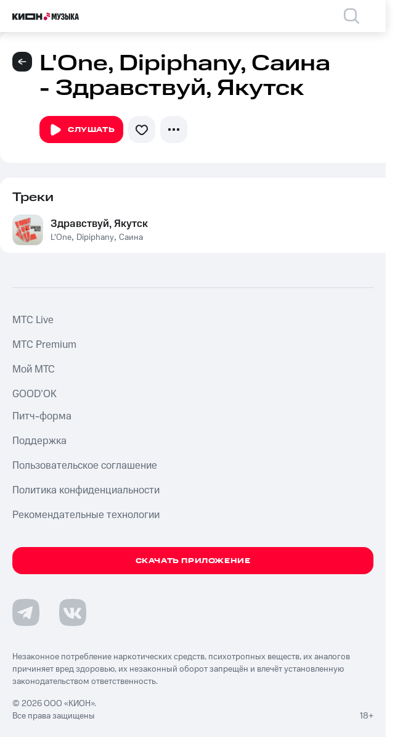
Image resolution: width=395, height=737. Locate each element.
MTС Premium (44, 344)
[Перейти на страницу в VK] (72, 612)
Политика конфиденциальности (86, 490)
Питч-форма (41, 416)
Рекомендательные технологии (86, 515)
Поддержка (39, 441)
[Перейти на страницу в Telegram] (25, 612)
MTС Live (33, 320)
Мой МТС (33, 369)
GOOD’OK (34, 394)
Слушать (81, 130)
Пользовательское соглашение (84, 465)
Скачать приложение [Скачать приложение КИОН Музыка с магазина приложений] (193, 561)
